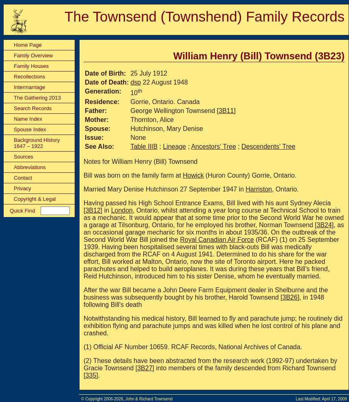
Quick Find (22, 211)
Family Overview (33, 55)
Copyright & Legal (35, 199)
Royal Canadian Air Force (217, 239)
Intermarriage (29, 87)
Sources (23, 157)
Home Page (28, 45)
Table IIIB (143, 146)
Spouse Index (30, 129)
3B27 (144, 368)
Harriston (259, 189)
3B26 (289, 297)
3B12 (92, 210)
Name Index (28, 119)
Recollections (29, 77)
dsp (135, 82)
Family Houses (31, 66)
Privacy (22, 188)
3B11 (226, 110)
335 (90, 375)
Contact (23, 178)
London (122, 210)
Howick (193, 175)
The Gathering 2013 (37, 98)
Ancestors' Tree (213, 146)
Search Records (33, 108)
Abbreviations (30, 167)
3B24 (324, 225)
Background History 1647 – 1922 (37, 143)
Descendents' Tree (268, 146)
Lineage (174, 146)
